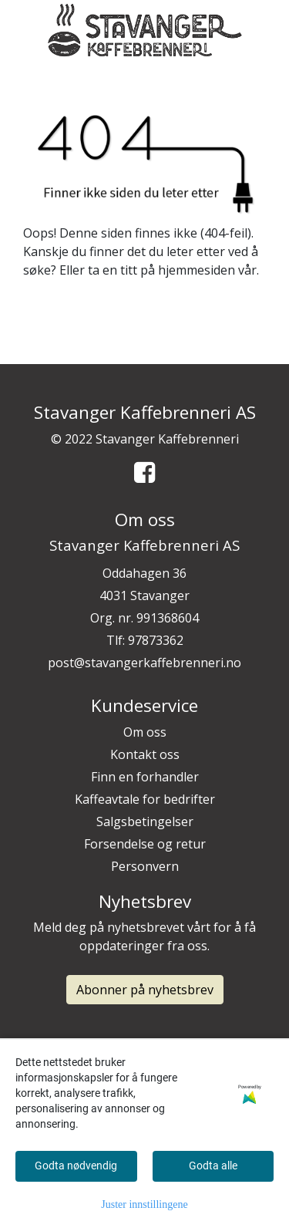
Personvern (145, 866)
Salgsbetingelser (144, 821)
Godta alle (213, 1165)
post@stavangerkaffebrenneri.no (144, 662)
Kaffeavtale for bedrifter (145, 799)
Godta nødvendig (76, 1165)
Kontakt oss (145, 754)
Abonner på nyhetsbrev (144, 989)
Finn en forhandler (145, 776)
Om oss (144, 732)
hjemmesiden (196, 269)
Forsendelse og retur (145, 843)
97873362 (155, 640)
